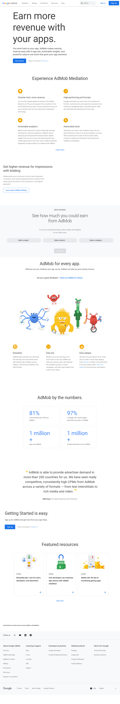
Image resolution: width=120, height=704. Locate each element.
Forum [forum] (28, 702)
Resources (54, 3)
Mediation (25, 3)
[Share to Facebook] (31, 682)
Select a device (59, 254)
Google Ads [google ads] (75, 702)
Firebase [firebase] (74, 698)
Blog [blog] (27, 698)
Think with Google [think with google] (100, 698)
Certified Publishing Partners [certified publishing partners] (58, 702)
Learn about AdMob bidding (16, 197)
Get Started (44, 3)
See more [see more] (60, 648)
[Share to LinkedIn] (25, 682)
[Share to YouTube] (20, 682)
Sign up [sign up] (114, 3)
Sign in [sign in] (103, 3)
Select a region (23, 254)
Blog (63, 3)
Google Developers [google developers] (55, 698)
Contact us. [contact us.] (45, 61)
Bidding (34, 3)
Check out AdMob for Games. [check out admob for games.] (71, 292)
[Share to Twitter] (15, 682)
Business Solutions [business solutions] (100, 702)
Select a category (96, 254)
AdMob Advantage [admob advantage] (9, 702)
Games (85, 376)
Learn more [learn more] (60, 150)
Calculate (60, 265)
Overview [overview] (6, 698)
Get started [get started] (19, 61)
